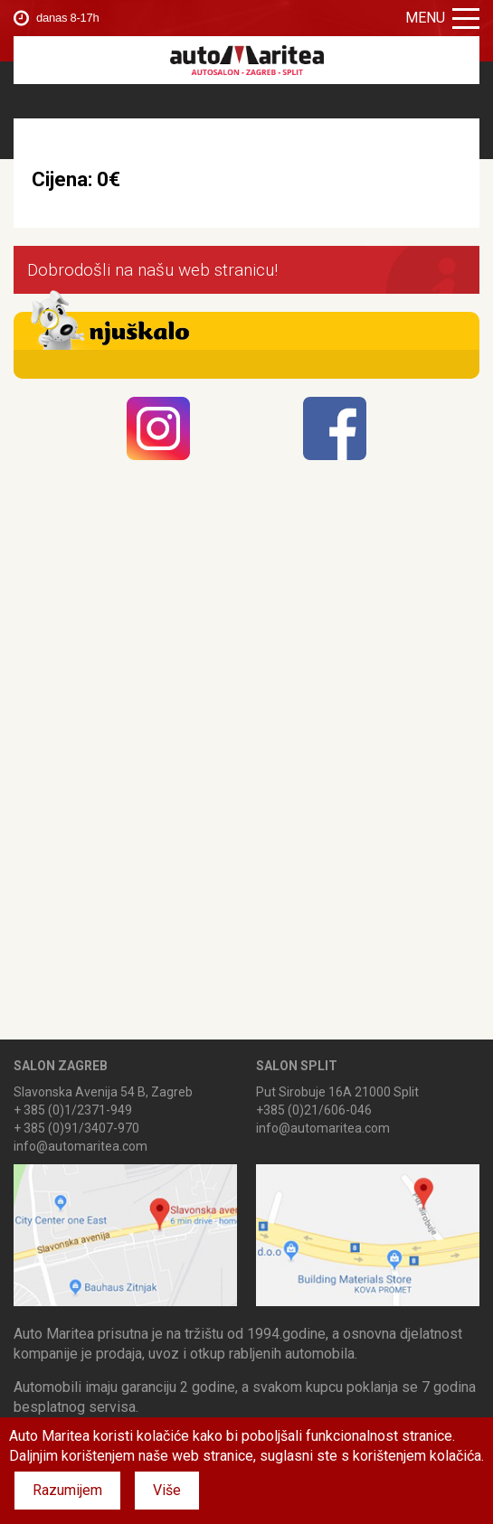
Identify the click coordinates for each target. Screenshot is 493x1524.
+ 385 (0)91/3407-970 (76, 1128)
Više (167, 1490)
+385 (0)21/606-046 (314, 1110)
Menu (442, 17)
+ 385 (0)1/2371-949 (73, 1110)
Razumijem (67, 1490)
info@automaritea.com (80, 1146)
